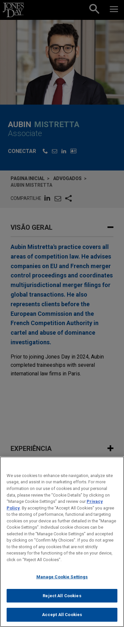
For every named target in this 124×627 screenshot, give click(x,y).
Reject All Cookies (62, 602)
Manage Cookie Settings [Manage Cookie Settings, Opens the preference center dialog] (62, 583)
